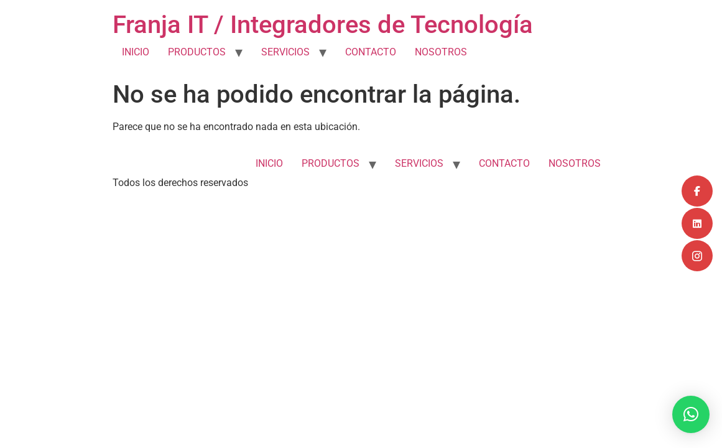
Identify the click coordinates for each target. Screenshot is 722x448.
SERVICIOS (285, 52)
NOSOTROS (441, 52)
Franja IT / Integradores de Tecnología (323, 24)
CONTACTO (370, 52)
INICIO (135, 52)
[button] (691, 414)
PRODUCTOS (197, 52)
